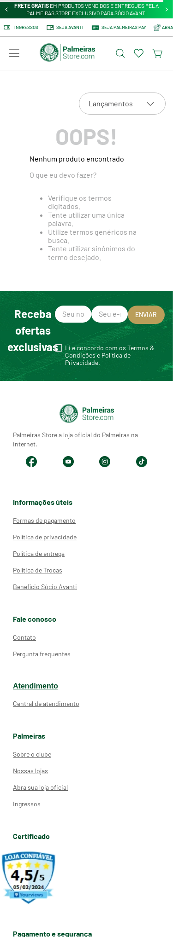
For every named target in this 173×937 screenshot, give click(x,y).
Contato (24, 637)
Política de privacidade (45, 537)
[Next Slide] (167, 9)
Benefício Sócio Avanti (45, 586)
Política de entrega (39, 553)
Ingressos (21, 27)
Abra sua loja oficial (40, 787)
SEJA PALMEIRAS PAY (118, 27)
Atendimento (35, 686)
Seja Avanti (65, 27)
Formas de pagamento (44, 520)
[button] (14, 53)
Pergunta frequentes (42, 654)
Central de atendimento (46, 703)
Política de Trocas (37, 570)
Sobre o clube (32, 754)
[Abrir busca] (120, 53)
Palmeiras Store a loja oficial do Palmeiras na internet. (75, 439)
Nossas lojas (30, 771)
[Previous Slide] (7, 9)
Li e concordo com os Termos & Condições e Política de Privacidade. (109, 355)
